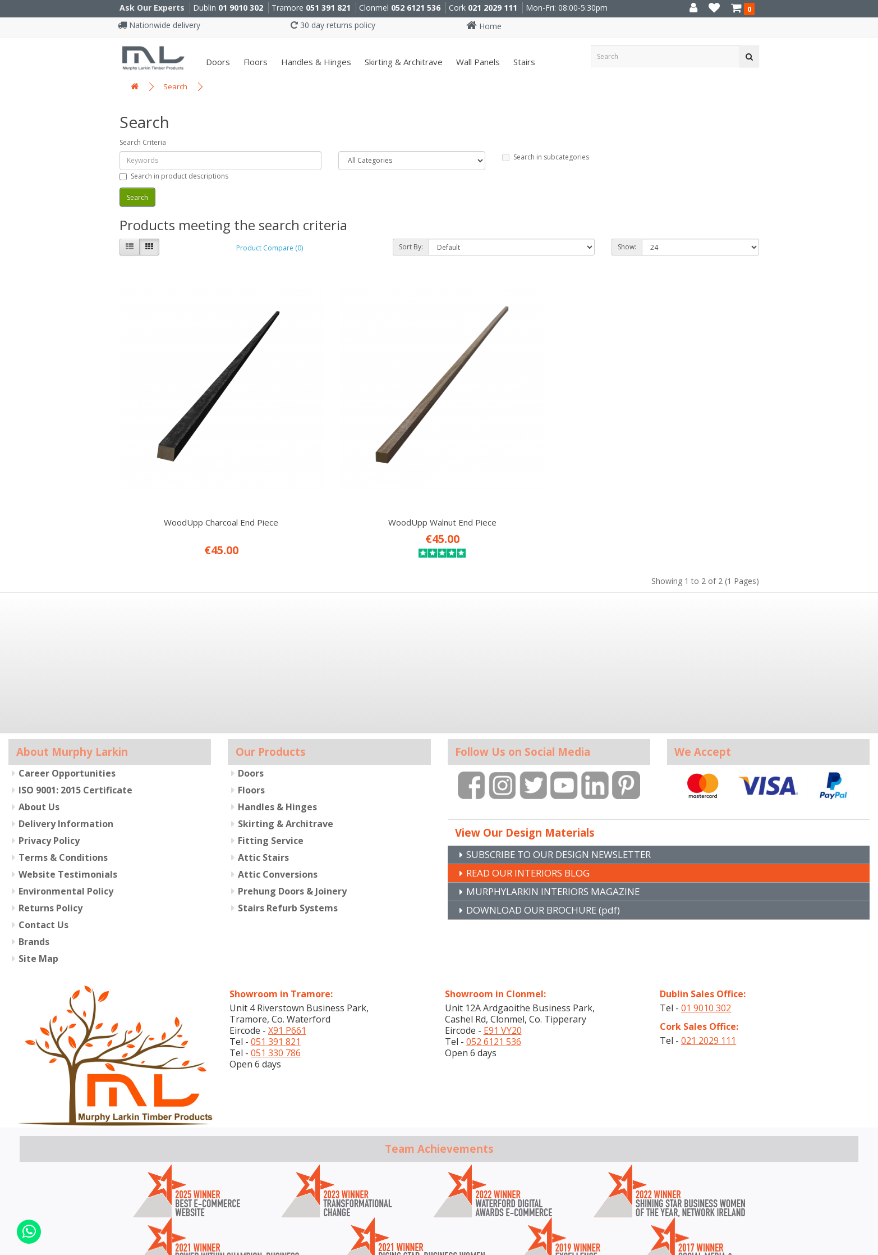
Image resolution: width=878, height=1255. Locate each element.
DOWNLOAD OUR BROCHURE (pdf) (549, 843)
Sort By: (411, 247)
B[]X (866, 1247)
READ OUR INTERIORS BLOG (533, 804)
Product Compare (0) (269, 248)
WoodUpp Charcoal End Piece (193, 453)
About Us (39, 738)
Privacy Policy (49, 772)
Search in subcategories (545, 157)
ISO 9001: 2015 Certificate (75, 721)
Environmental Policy (66, 822)
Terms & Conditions (63, 789)
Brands (34, 873)
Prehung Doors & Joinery (292, 822)
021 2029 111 (492, 7)
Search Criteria (142, 142)
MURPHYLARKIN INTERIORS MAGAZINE (558, 823)
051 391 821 (328, 7)
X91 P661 (287, 962)
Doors (217, 61)
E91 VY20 (503, 962)
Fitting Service (271, 772)
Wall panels (477, 61)
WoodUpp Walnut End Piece (357, 453)
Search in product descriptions (173, 176)
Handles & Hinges (315, 61)
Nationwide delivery (159, 25)
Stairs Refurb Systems (288, 839)
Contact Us (43, 856)
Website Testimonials (68, 806)
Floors (254, 61)
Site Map (38, 890)
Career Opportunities (67, 705)
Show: (627, 247)
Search (175, 86)
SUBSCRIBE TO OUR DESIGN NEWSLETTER (567, 785)
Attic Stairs (263, 789)
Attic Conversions (278, 806)
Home (484, 26)
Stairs (523, 61)
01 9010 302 (240, 7)
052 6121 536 (415, 7)
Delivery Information (66, 755)
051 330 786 (276, 984)
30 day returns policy (333, 25)
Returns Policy (50, 839)
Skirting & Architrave (402, 61)
